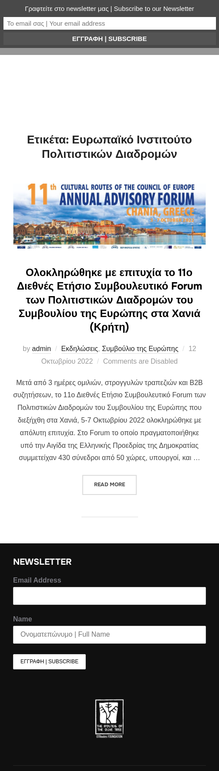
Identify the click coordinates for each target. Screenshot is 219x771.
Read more (115, 481)
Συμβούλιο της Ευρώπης (140, 348)
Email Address (37, 580)
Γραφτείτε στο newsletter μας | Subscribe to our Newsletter (109, 8)
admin (41, 348)
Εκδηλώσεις (79, 348)
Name (22, 619)
